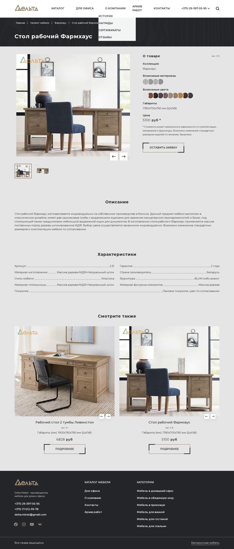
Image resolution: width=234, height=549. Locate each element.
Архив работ (137, 8)
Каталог (57, 8)
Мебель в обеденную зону (155, 498)
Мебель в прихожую (151, 505)
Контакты (162, 8)
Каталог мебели (97, 482)
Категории (145, 482)
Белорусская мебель (205, 542)
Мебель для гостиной (152, 519)
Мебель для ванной (151, 512)
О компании (115, 8)
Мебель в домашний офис (155, 490)
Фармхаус (149, 68)
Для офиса (85, 8)
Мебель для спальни (151, 526)
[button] (114, 156)
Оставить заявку (163, 147)
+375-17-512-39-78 (26, 509)
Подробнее (64, 449)
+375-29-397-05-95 (194, 8)
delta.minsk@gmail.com (30, 514)
